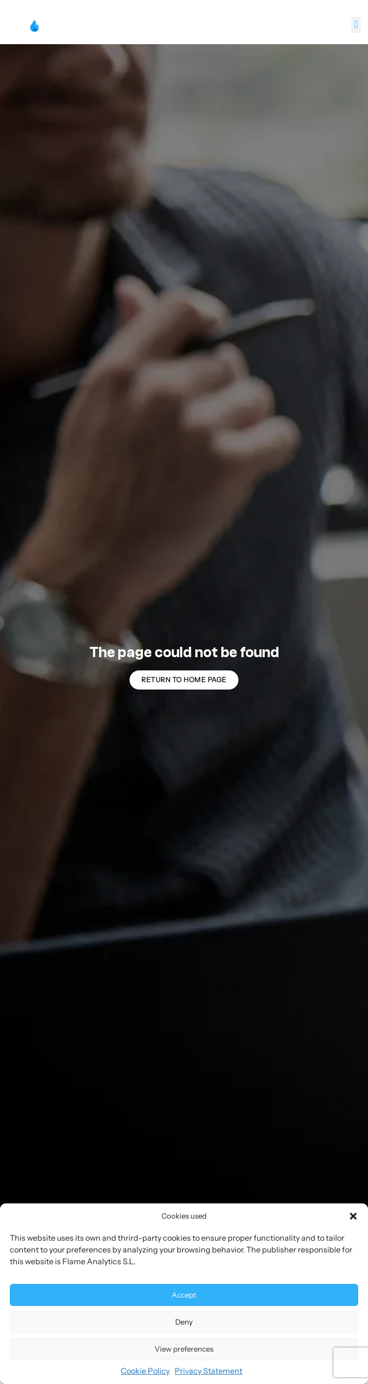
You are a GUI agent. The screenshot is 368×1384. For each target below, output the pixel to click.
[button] (353, 1216)
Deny (184, 1322)
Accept (184, 1295)
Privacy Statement (208, 1371)
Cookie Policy (145, 1371)
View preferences (184, 1349)
